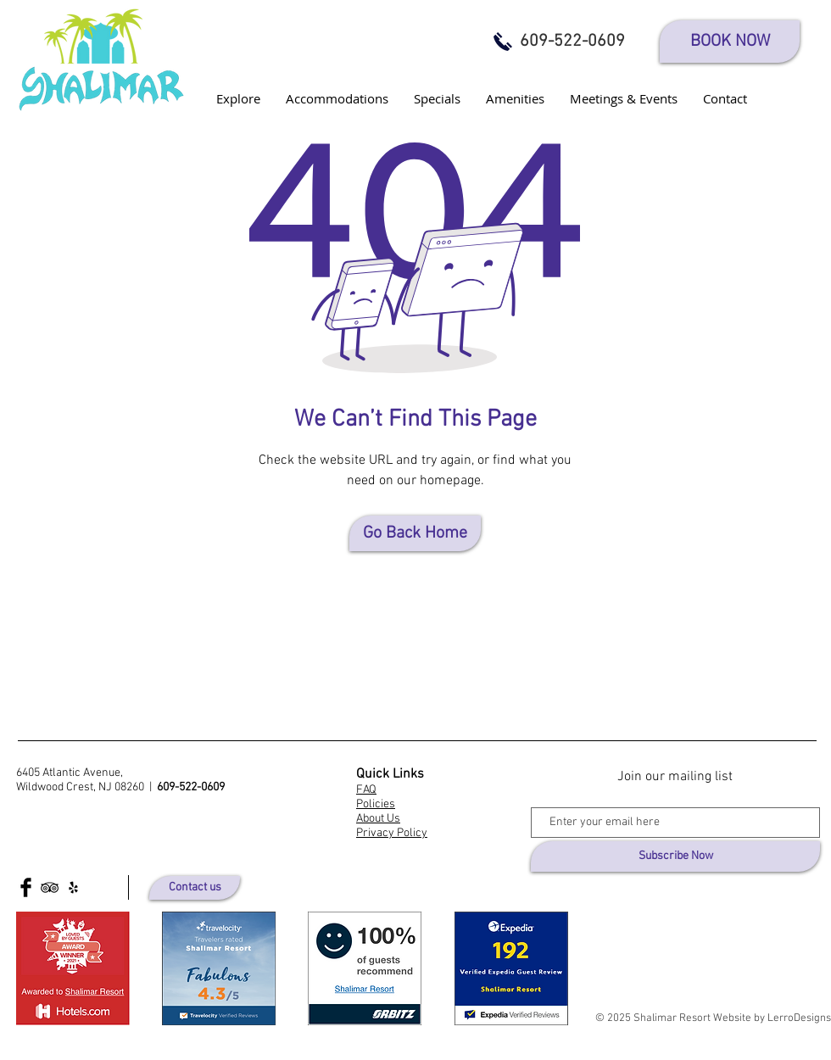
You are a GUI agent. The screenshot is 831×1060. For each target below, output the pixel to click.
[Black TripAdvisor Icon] (49, 887)
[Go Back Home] (415, 533)
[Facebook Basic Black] (26, 887)
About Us (378, 819)
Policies (375, 804)
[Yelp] (73, 887)
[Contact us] (194, 888)
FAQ (366, 790)
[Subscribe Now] (675, 856)
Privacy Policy (391, 833)
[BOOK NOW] (730, 41)
